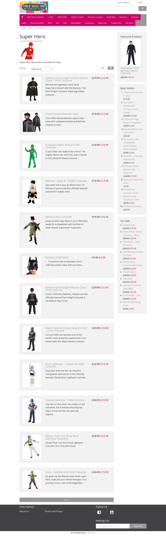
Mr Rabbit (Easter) (132, 206)
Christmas (135, 17)
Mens (50, 23)
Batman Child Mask (57, 257)
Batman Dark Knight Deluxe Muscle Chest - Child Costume (66, 79)
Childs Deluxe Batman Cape (61, 114)
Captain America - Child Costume (65, 400)
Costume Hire (116, 23)
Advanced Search (57, 13)
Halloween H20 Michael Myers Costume (129, 70)
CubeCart (90, 532)
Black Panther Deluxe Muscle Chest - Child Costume (66, 329)
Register (126, 3)
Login (119, 3)
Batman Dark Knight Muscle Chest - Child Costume (66, 289)
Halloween (123, 17)
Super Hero (41, 28)
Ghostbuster (129, 225)
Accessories (89, 23)
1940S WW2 (62, 17)
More (66, 500)
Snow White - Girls (132, 295)
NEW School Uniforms (35, 17)
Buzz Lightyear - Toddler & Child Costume (64, 365)
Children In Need (77, 17)
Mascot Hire (102, 23)
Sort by (23, 68)
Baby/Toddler (76, 23)
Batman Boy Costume (58, 217)
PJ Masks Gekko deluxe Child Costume (62, 146)
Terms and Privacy (54, 511)
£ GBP (139, 3)
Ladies (23, 23)
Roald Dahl (111, 17)
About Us (24, 511)
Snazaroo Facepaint (95, 17)
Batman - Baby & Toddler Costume (66, 181)
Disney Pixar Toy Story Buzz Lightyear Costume (62, 437)
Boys (65, 23)
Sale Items (129, 23)
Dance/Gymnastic (37, 23)
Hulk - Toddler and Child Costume (65, 472)
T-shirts (51, 17)
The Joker (127, 278)
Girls (57, 23)
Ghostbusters (129, 271)
